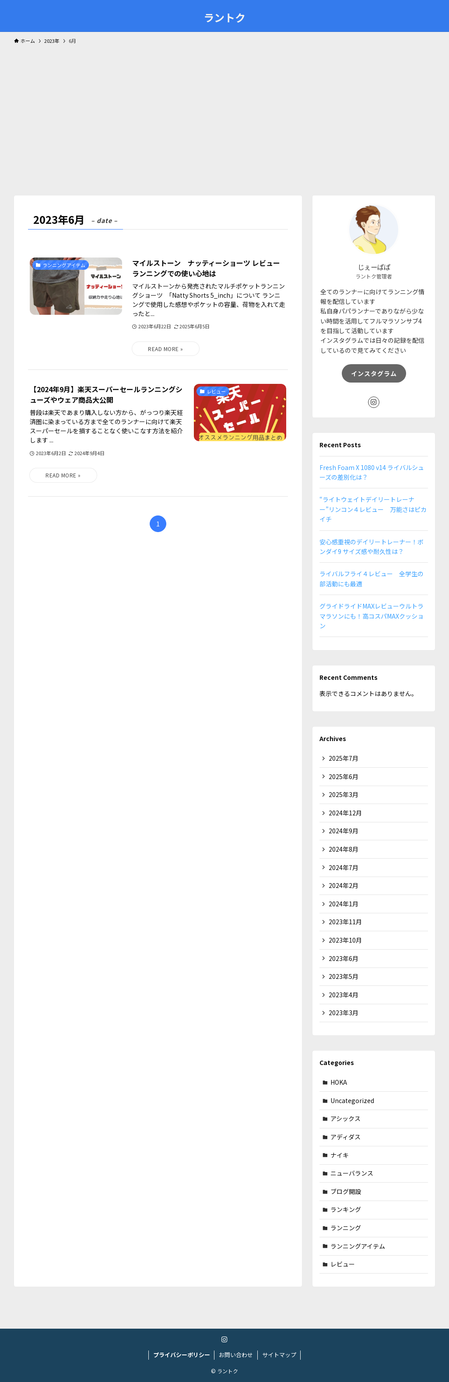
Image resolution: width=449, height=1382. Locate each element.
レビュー (342, 1264)
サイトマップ (279, 1355)
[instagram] (373, 402)
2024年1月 (343, 903)
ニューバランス (351, 1173)
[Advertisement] (224, 116)
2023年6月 (343, 958)
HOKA (338, 1082)
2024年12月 (345, 812)
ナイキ (339, 1155)
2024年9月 (343, 830)
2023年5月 (343, 976)
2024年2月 (343, 885)
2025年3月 (343, 794)
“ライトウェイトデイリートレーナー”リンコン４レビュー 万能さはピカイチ (373, 509)
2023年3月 (343, 1012)
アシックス (345, 1118)
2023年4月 (343, 994)
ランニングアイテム (357, 1246)
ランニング (345, 1227)
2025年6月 (343, 776)
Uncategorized (352, 1100)
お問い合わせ (236, 1355)
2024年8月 (343, 849)
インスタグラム (374, 373)
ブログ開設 (345, 1191)
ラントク (224, 17)
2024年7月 (343, 867)
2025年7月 (343, 758)
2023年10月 (345, 940)
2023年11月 (345, 921)
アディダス (345, 1136)
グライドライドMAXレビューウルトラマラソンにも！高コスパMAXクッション (371, 616)
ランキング (345, 1209)
